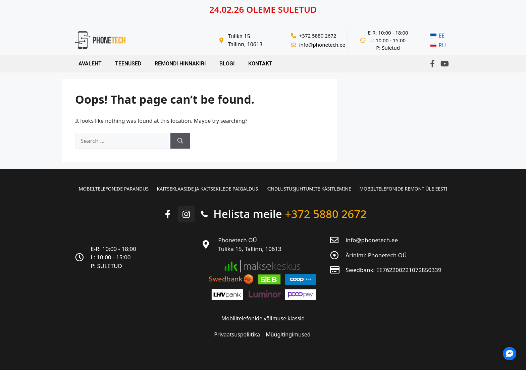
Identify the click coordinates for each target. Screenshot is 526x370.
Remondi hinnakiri (180, 63)
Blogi (227, 63)
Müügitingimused (288, 334)
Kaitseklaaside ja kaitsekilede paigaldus (207, 189)
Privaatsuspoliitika (237, 334)
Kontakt (260, 63)
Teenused (128, 63)
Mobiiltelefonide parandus (113, 189)
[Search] (180, 141)
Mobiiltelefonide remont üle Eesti (404, 189)
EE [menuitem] (442, 35)
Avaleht (90, 63)
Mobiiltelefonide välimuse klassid (263, 318)
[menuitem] (438, 36)
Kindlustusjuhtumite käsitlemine (308, 189)
